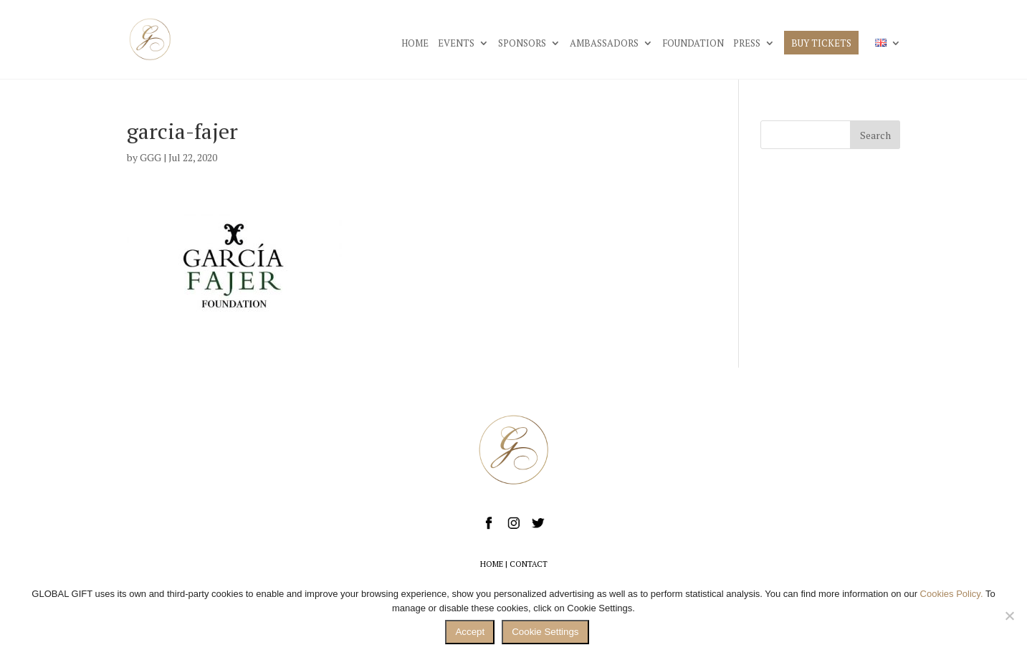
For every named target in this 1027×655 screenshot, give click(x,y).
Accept (469, 631)
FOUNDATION (693, 43)
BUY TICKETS (821, 43)
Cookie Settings (545, 631)
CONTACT (529, 564)
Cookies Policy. (951, 593)
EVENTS (456, 43)
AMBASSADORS (604, 43)
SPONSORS (522, 43)
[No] (1009, 615)
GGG (150, 157)
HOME (415, 43)
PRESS (746, 43)
